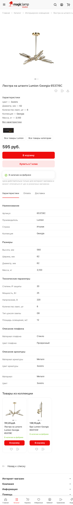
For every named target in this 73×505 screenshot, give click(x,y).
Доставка (40, 193)
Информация (10, 489)
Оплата (27, 193)
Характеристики (10, 193)
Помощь (7, 494)
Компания (8, 483)
